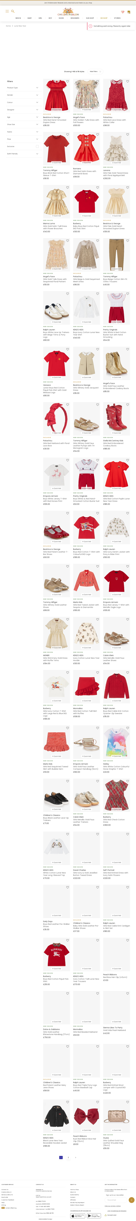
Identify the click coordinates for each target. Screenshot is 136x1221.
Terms (58, 1214)
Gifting (3, 1194)
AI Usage (73, 1214)
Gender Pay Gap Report (77, 1192)
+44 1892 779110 (49, 1198)
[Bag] (128, 12)
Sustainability (74, 1184)
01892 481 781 (50, 1202)
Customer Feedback (7, 1189)
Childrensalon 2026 (35, 1214)
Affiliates (73, 1189)
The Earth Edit (110, 1204)
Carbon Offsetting (8, 1197)
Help (2, 1192)
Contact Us (4, 1179)
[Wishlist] (122, 12)
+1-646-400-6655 (44, 1196)
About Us (73, 1181)
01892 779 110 (42, 1190)
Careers (72, 1186)
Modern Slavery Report (77, 1194)
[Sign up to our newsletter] (132, 1189)
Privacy (66, 1214)
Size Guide (4, 1186)
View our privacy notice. (113, 1195)
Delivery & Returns (7, 1184)
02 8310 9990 (46, 1193)
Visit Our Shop (74, 1179)
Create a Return (6, 1181)
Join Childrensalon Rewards (115, 1200)
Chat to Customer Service (44, 1179)
